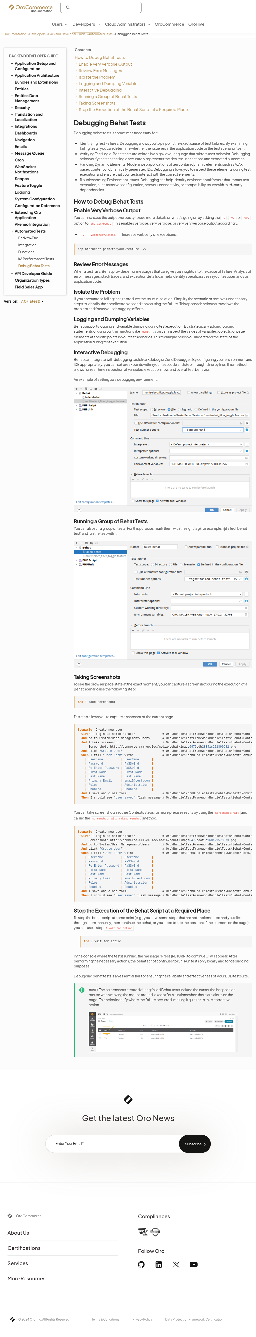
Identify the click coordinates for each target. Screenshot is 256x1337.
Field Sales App (26, 286)
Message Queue (27, 152)
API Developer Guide (31, 273)
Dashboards (26, 133)
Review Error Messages (100, 70)
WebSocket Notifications (24, 169)
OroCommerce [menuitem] (169, 24)
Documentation (15, 34)
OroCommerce (29, 1215)
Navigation (25, 139)
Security (20, 107)
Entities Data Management (24, 98)
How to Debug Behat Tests (100, 57)
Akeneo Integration (32, 224)
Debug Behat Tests (34, 266)
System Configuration (35, 198)
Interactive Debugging (100, 90)
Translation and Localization (26, 117)
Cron (19, 159)
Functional (26, 252)
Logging (22, 192)
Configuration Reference (35, 205)
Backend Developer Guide (67, 34)
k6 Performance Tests (36, 259)
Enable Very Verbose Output (105, 64)
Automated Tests (100, 34)
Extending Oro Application (25, 215)
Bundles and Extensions (34, 81)
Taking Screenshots (97, 103)
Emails (21, 146)
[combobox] (100, 7)
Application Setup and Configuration (33, 66)
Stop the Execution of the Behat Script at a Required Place (133, 109)
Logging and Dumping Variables (109, 83)
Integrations (23, 126)
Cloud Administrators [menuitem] (125, 24)
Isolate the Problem (97, 77)
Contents (83, 49)
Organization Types (32, 280)
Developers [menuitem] (83, 24)
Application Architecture (34, 75)
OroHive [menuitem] (196, 24)
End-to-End (28, 238)
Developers (37, 34)
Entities (19, 88)
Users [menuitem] (57, 24)
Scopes (22, 178)
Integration (27, 245)
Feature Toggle (28, 185)
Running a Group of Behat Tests (108, 96)
